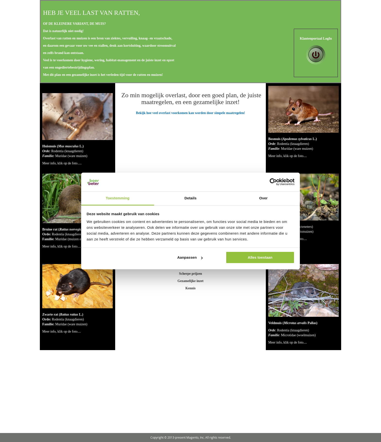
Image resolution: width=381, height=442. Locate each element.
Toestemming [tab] (118, 198)
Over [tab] (263, 198)
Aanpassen (190, 257)
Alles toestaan (260, 257)
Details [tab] (190, 198)
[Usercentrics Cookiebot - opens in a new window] (273, 182)
